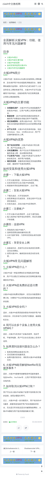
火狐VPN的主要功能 (15, 60)
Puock (27, 474)
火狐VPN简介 (12, 57)
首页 (5, 22)
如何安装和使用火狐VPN (17, 65)
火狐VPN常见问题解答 (16, 68)
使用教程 (12, 22)
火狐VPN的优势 (13, 62)
